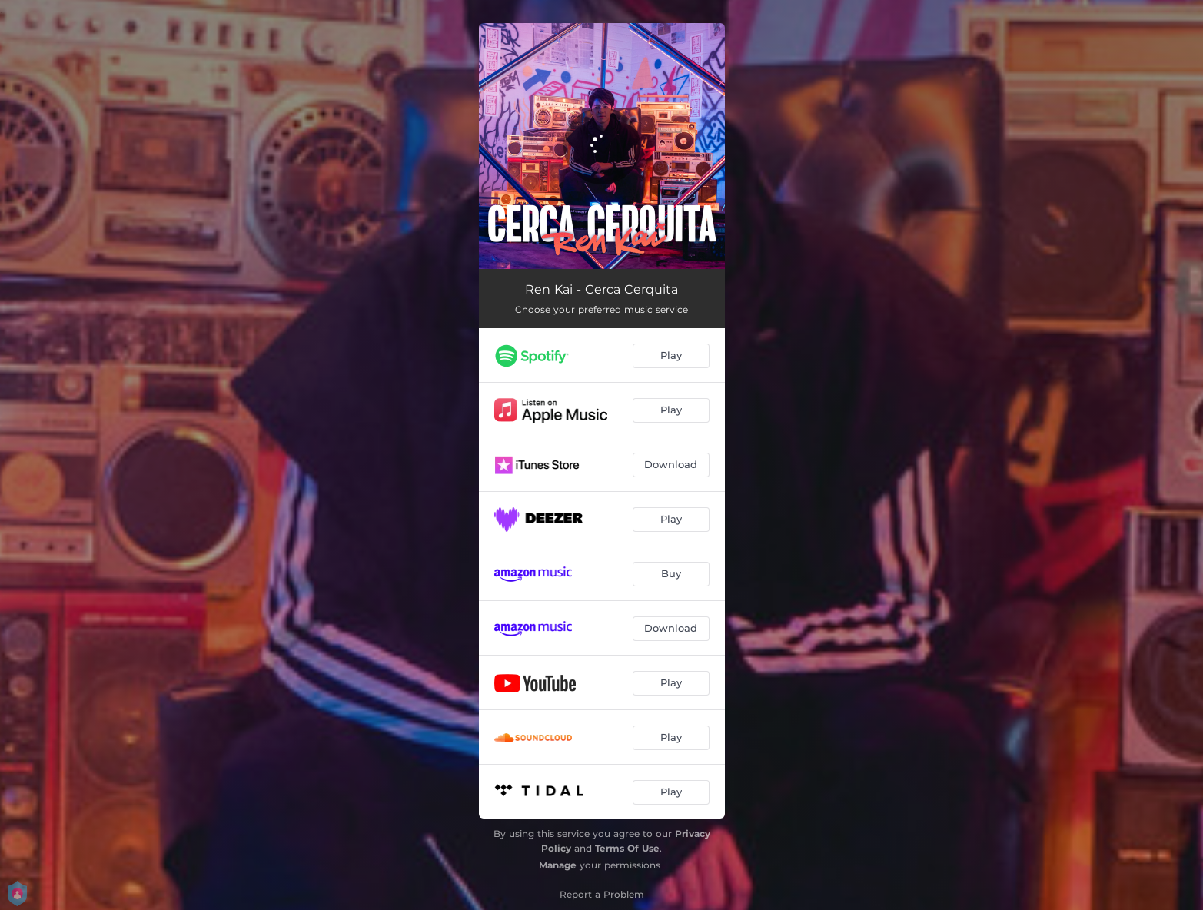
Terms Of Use (627, 848)
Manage (558, 865)
